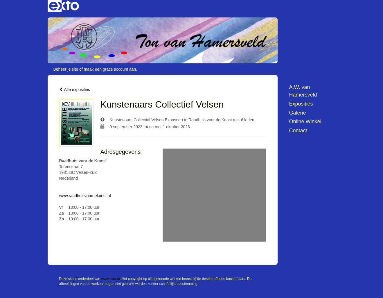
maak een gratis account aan (110, 69)
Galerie (297, 113)
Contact (298, 130)
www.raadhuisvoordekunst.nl (85, 195)
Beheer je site (65, 69)
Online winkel (305, 121)
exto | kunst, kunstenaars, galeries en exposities (64, 6)
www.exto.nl (110, 279)
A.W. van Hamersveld (303, 91)
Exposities (301, 104)
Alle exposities (74, 89)
